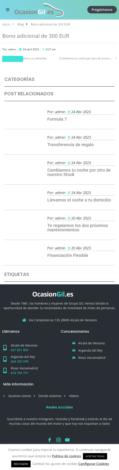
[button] (8, 10)
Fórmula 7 (12, 59)
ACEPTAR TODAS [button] (95, 456)
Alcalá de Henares (24, 345)
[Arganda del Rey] (4, 359)
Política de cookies (66, 456)
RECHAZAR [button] (21, 464)
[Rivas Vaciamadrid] (4, 370)
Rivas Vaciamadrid (24, 368)
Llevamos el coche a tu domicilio (79, 200)
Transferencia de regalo (70, 144)
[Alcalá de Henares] (4, 347)
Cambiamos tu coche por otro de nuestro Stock (79, 172)
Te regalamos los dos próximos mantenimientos (77, 227)
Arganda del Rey (23, 357)
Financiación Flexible (67, 255)
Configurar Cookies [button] (93, 463)
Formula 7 (57, 119)
